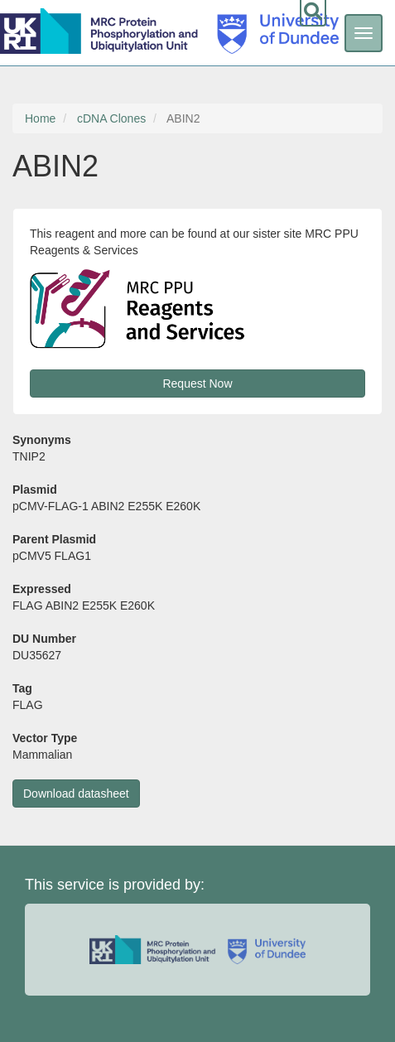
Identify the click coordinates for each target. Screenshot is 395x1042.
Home (40, 118)
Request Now (197, 383)
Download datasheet (76, 793)
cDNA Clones (111, 118)
